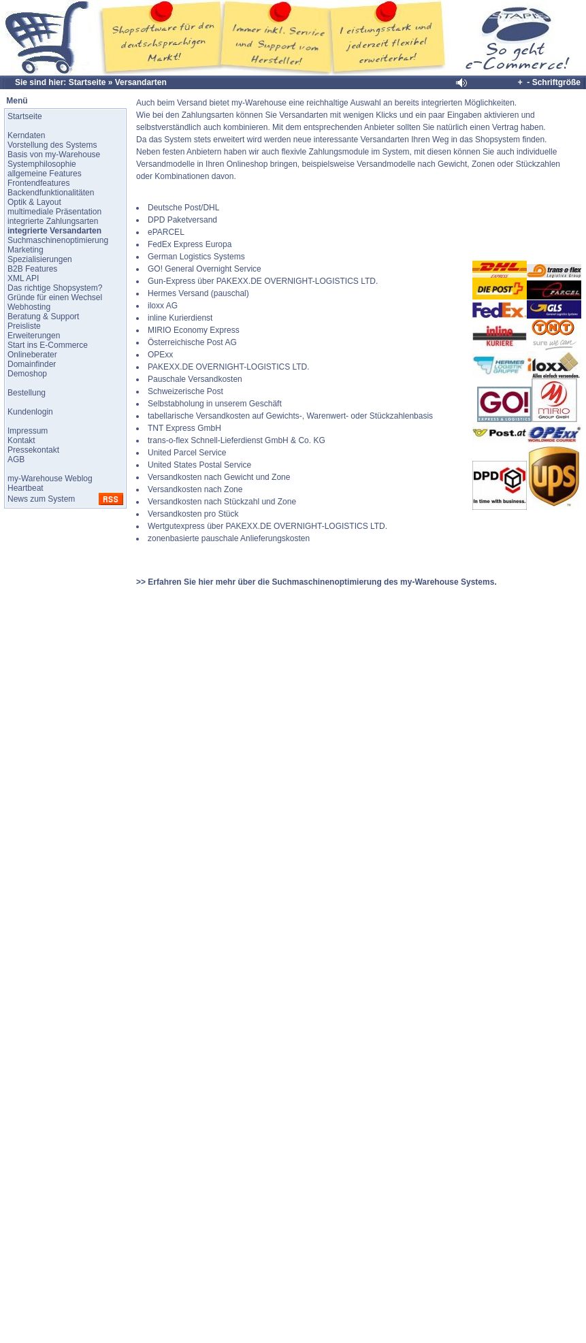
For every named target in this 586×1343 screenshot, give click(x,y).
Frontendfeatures (38, 183)
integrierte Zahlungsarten (52, 221)
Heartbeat (25, 488)
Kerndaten (26, 135)
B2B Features (32, 269)
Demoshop (27, 373)
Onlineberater (32, 354)
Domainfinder (31, 364)
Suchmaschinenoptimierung (57, 240)
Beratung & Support (43, 316)
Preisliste (24, 326)
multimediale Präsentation (54, 211)
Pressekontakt (33, 450)
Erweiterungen (33, 335)
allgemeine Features (44, 173)
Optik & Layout (34, 202)
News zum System (41, 499)
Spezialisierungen (39, 259)
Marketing (25, 250)
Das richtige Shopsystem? (54, 288)
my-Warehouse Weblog (50, 478)
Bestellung (26, 393)
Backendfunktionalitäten (50, 192)
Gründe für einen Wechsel (54, 297)
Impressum (27, 431)
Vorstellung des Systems (52, 145)
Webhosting (28, 307)
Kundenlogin (30, 412)
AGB (16, 459)
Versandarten (141, 82)
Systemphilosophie (41, 164)
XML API (23, 278)
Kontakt (21, 440)
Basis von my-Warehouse (53, 154)
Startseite (87, 82)
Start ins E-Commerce (47, 345)
